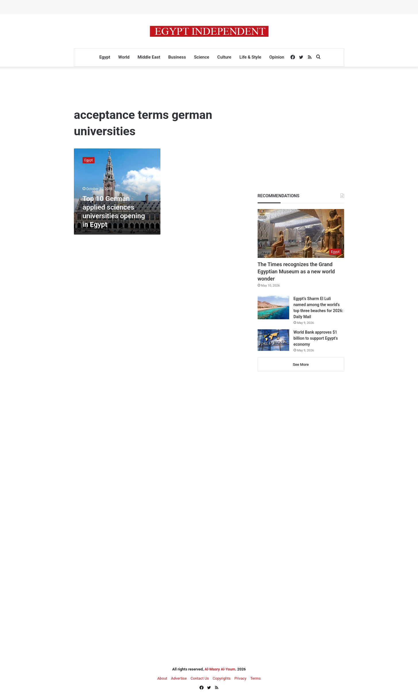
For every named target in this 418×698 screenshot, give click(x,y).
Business (177, 57)
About (162, 678)
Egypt (104, 57)
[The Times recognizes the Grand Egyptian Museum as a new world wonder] (301, 233)
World (123, 57)
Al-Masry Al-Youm (220, 669)
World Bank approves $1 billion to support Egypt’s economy (316, 338)
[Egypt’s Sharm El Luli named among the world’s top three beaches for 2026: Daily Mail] (273, 308)
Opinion (276, 57)
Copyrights (222, 678)
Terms (255, 678)
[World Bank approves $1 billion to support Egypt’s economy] (273, 340)
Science (201, 57)
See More (301, 364)
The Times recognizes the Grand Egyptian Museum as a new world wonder (296, 271)
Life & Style (250, 57)
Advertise (179, 678)
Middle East (148, 57)
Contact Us (200, 678)
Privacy (240, 678)
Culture (224, 57)
